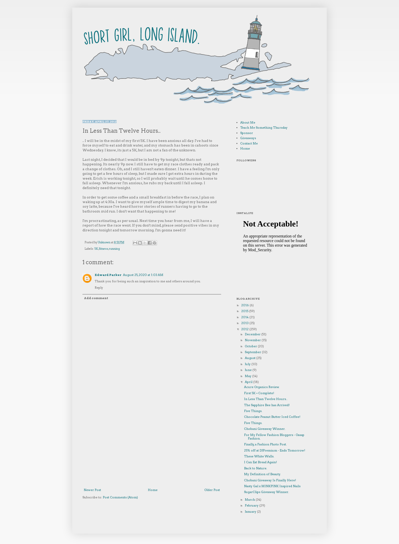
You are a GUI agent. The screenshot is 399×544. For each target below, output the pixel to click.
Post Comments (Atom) (120, 497)
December (253, 334)
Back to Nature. (255, 468)
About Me (247, 122)
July (248, 364)
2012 (245, 329)
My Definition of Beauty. (262, 474)
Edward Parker (108, 275)
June (248, 370)
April (249, 382)
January (251, 511)
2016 (245, 305)
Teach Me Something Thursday (264, 127)
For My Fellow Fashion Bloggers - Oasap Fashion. (274, 436)
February (252, 505)
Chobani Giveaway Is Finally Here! (270, 480)
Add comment (96, 298)
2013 (245, 323)
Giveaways (248, 138)
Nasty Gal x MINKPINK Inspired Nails (272, 486)
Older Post (212, 490)
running (114, 248)
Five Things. (253, 411)
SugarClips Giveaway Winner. (266, 492)
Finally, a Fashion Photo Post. (265, 444)
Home (153, 490)
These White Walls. (259, 456)
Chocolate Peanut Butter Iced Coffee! (272, 417)
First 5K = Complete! (259, 393)
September (253, 352)
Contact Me (249, 143)
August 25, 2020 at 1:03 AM (143, 275)
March (250, 499)
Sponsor (246, 133)
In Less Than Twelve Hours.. (266, 399)
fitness (103, 248)
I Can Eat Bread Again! (260, 462)
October (251, 346)
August (250, 358)
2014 (245, 317)
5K (96, 248)
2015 (245, 311)
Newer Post (92, 490)
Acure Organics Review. (261, 387)
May (248, 376)
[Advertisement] (152, 450)
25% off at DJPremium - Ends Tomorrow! (274, 450)
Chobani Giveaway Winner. (265, 429)
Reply (99, 287)
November (253, 340)
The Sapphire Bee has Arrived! (267, 405)
